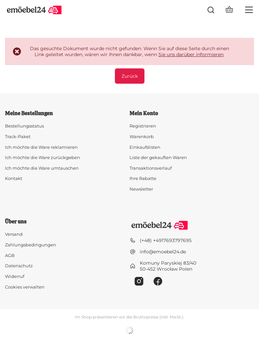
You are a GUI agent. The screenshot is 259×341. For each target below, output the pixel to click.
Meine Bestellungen (29, 113)
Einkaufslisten (145, 147)
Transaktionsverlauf (151, 168)
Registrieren (143, 126)
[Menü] (249, 10)
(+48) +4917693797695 (166, 240)
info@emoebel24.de (163, 252)
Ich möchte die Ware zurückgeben (42, 157)
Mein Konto (144, 113)
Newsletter (141, 189)
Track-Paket (18, 136)
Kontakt (13, 178)
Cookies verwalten (24, 287)
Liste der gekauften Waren (158, 157)
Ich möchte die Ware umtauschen (42, 168)
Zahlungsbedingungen (30, 244)
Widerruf (14, 276)
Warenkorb (142, 136)
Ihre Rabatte (143, 178)
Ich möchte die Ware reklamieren (41, 147)
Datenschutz (19, 265)
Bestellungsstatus (24, 126)
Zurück (130, 76)
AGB (10, 255)
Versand (14, 234)
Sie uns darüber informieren (190, 54)
